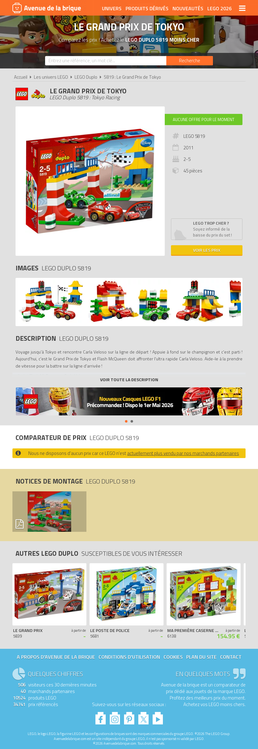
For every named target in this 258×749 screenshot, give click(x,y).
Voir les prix (206, 250)
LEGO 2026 (219, 8)
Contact (231, 657)
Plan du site (201, 657)
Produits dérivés (147, 8)
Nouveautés (188, 8)
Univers (112, 8)
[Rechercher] (189, 60)
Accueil (20, 77)
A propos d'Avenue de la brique (56, 657)
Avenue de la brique (46, 8)
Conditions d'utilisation (129, 657)
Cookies (173, 657)
